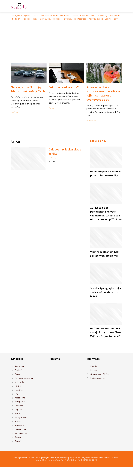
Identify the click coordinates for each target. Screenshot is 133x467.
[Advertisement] (66, 38)
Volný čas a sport (96, 19)
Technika (56, 19)
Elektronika (64, 15)
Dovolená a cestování (49, 15)
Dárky (35, 15)
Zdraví (116, 19)
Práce (34, 19)
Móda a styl (102, 15)
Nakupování (115, 15)
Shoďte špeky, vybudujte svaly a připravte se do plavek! (105, 292)
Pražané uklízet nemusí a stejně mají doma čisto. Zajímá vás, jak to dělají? (105, 332)
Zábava (108, 19)
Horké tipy (84, 15)
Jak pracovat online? (64, 87)
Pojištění (26, 19)
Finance (75, 15)
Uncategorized (80, 19)
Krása (93, 15)
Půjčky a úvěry (45, 19)
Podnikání (16, 19)
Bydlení (27, 15)
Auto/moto (17, 15)
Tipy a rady (67, 19)
